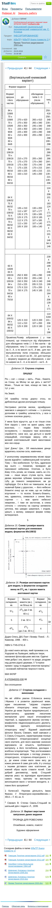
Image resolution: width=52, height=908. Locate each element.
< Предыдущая (14, 68)
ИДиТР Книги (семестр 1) (36, 39)
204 (47, 870)
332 (47, 856)
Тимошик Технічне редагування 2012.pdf (26, 856)
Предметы (16, 9)
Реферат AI (8, 13)
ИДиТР (17, 39)
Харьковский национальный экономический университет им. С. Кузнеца (31, 29)
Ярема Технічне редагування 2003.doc (25, 883)
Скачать (22, 57)
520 (47, 883)
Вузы (5, 9)
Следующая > (42, 68)
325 (47, 860)
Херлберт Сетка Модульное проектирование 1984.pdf (20, 865)
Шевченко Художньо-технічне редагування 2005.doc (21, 871)
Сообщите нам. (34, 24)
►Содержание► (2, 111)
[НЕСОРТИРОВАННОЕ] (26, 36)
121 (47, 864)
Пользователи (33, 9)
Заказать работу (27, 13)
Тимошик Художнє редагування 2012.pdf (26, 860)
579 (47, 877)
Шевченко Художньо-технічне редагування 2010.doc (21, 878)
